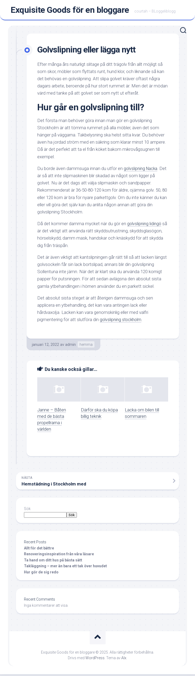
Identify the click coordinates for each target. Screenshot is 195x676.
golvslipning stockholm (122, 321)
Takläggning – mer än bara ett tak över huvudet (65, 568)
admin (70, 346)
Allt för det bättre (39, 550)
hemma (86, 346)
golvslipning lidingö (145, 225)
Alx (123, 660)
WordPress (95, 660)
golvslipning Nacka (142, 170)
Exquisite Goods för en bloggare (70, 11)
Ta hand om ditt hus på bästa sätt (53, 562)
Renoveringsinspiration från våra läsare (59, 556)
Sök (27, 510)
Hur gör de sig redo (41, 574)
